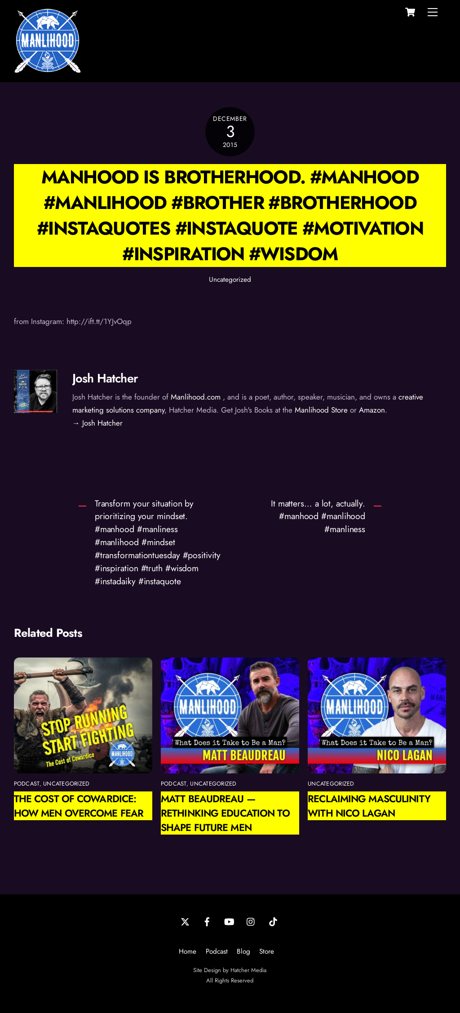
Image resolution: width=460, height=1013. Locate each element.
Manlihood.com (196, 396)
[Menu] (433, 12)
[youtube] (229, 921)
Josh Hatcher (105, 378)
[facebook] (207, 921)
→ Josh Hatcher (97, 423)
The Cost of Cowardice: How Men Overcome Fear (78, 805)
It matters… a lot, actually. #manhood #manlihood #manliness (318, 516)
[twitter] (185, 921)
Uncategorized (230, 279)
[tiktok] (273, 921)
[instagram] (251, 921)
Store (266, 951)
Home (187, 951)
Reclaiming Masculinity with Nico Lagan (369, 805)
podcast (27, 783)
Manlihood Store (321, 409)
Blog (243, 951)
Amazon (372, 409)
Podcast (217, 951)
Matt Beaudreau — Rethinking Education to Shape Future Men (225, 813)
